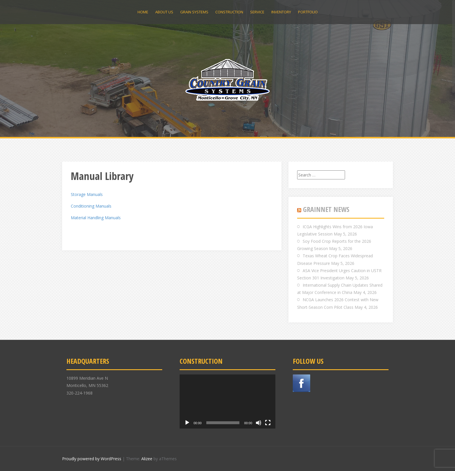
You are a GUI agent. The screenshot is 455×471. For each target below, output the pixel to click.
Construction (229, 12)
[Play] (187, 423)
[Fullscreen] (268, 423)
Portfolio (308, 12)
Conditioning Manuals (91, 206)
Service (257, 12)
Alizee (146, 458)
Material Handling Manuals (96, 217)
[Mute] (258, 423)
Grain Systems (194, 12)
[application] (227, 401)
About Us (164, 12)
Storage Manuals (87, 194)
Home (143, 12)
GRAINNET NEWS (326, 209)
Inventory (281, 12)
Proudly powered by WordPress (91, 458)
